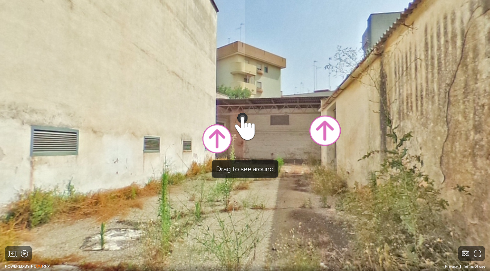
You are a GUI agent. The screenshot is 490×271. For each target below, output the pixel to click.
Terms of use (474, 266)
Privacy (452, 266)
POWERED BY (27, 266)
